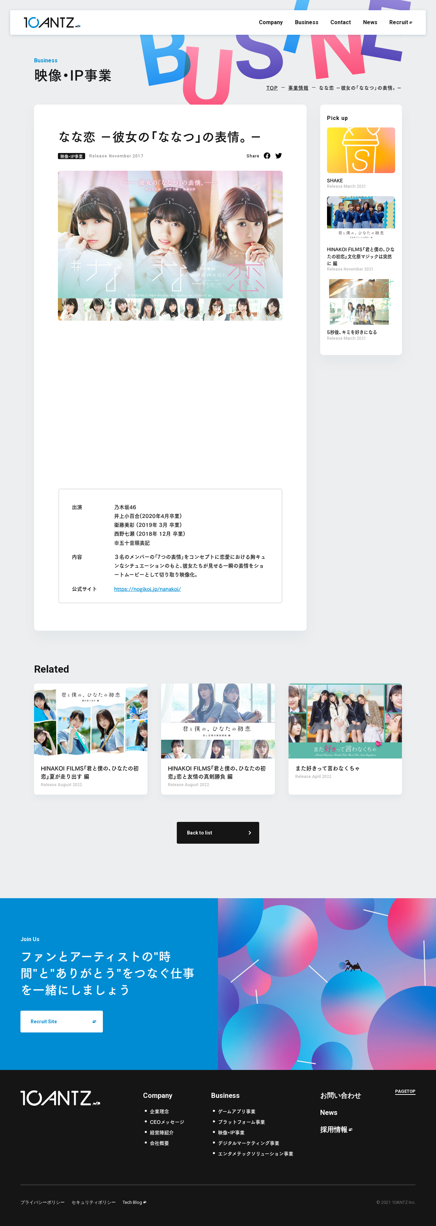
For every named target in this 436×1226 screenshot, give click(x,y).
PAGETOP (405, 1091)
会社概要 (159, 1142)
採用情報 (333, 1129)
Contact (340, 22)
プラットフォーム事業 (241, 1121)
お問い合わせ (340, 1095)
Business (306, 22)
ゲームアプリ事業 (236, 1110)
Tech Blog (132, 1202)
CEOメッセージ (167, 1121)
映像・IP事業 (71, 156)
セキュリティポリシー (94, 1202)
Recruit (398, 22)
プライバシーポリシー (42, 1202)
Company (271, 22)
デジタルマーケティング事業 (248, 1142)
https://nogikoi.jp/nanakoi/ (147, 588)
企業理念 (159, 1110)
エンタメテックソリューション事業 (255, 1152)
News (370, 22)
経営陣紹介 (162, 1131)
